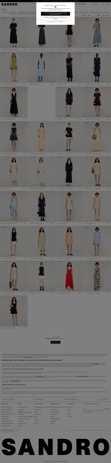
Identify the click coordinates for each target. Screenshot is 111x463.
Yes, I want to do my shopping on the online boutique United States (55, 14)
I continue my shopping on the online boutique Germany (55, 18)
